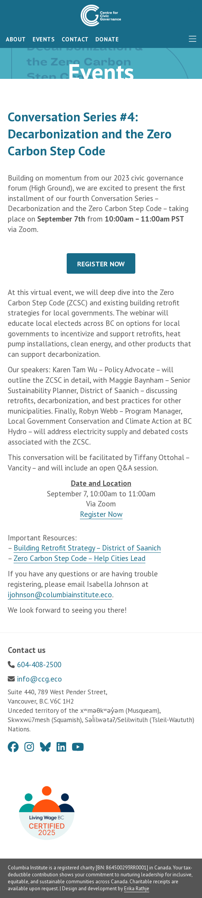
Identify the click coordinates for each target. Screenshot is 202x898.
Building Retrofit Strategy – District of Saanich (87, 547)
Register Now (101, 514)
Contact (75, 39)
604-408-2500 (39, 664)
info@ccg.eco (39, 678)
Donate (107, 39)
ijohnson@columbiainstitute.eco (60, 594)
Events (44, 39)
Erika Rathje (136, 888)
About (16, 39)
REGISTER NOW (101, 263)
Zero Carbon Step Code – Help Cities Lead (79, 558)
